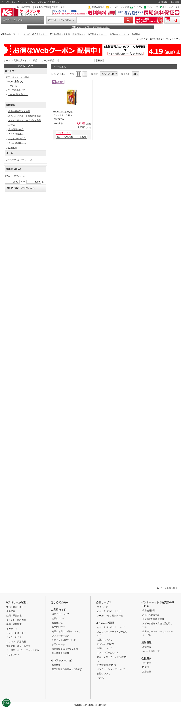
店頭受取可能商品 (17, 143)
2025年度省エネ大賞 (60, 34)
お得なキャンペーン (119, 34)
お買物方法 (57, 623)
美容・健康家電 (14, 624)
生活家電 (10, 611)
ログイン (138, 7)
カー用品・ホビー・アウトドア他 (22, 650)
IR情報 (145, 667)
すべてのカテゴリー (16, 607)
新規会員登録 (98, 7)
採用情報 (162, 2)
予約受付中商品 (16, 129)
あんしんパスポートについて (111, 627)
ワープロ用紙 (17, 90)
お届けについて (104, 648)
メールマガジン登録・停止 (110, 615)
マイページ (152, 7)
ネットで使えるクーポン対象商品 (24, 120)
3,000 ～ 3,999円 (16, 176)
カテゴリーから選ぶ (12, 20)
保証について (103, 673)
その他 (100, 678)
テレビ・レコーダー (16, 633)
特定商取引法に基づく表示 (65, 649)
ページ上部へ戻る (168, 588)
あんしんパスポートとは (109, 611)
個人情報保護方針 (60, 653)
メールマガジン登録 (119, 7)
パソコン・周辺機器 (16, 641)
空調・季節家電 (14, 615)
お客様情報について (107, 665)
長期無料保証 (148, 610)
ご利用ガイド (58, 7)
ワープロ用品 (47, 60)
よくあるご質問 (42, 7)
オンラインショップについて (111, 669)
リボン (14, 86)
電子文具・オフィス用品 (59, 20)
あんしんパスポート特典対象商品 (24, 116)
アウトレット (12, 654)
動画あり (12, 147)
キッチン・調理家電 (16, 620)
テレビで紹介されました (35, 34)
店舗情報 (146, 642)
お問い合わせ (58, 644)
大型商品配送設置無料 (153, 619)
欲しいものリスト (171, 7)
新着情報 (56, 665)
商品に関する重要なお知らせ (67, 669)
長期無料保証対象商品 (19, 111)
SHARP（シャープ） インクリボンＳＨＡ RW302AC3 (63, 115)
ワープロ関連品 (18, 94)
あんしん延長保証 (151, 615)
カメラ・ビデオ (14, 637)
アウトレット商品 (17, 138)
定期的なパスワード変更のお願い (90, 27)
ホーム (7, 60)
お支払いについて (105, 644)
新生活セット (78, 34)
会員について (58, 618)
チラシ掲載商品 (16, 134)
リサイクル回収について (64, 640)
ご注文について (104, 639)
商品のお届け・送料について (66, 631)
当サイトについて (60, 614)
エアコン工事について (108, 652)
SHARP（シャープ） (21, 159)
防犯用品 (136, 34)
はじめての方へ (24, 7)
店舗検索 (146, 647)
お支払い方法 (58, 627)
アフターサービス (60, 636)
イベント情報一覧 (151, 651)
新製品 (11, 125)
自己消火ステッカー (97, 34)
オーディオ (11, 628)
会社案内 (175, 2)
